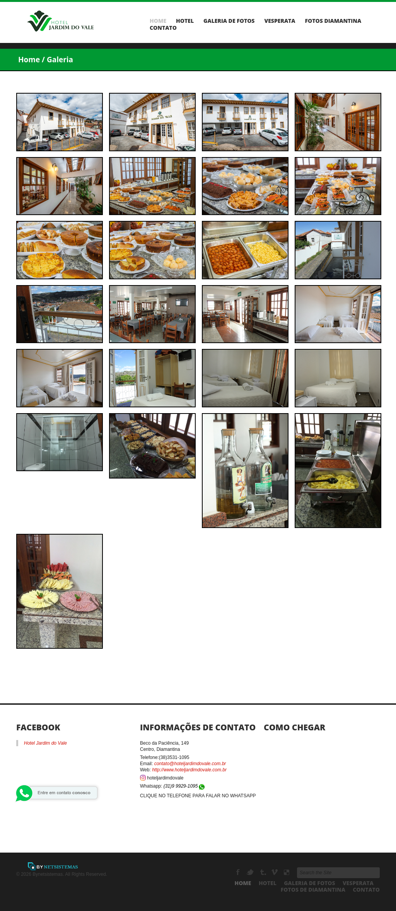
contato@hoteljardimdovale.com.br (190, 763)
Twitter (250, 872)
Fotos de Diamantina (313, 889)
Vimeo (275, 872)
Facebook (238, 872)
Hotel (185, 20)
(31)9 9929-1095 (185, 786)
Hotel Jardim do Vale (45, 743)
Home (158, 20)
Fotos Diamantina (333, 20)
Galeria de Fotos (228, 20)
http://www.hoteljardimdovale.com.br (189, 770)
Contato (163, 27)
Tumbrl (263, 872)
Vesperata (279, 20)
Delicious (286, 872)
